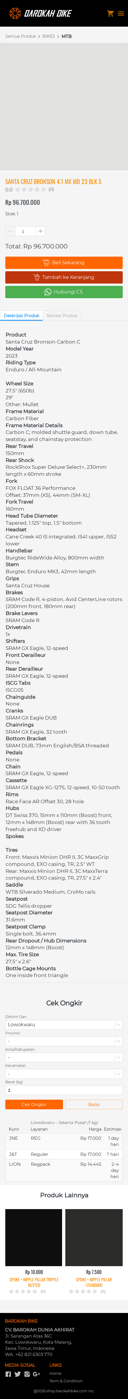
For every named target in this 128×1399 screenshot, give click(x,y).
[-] (8, 1374)
